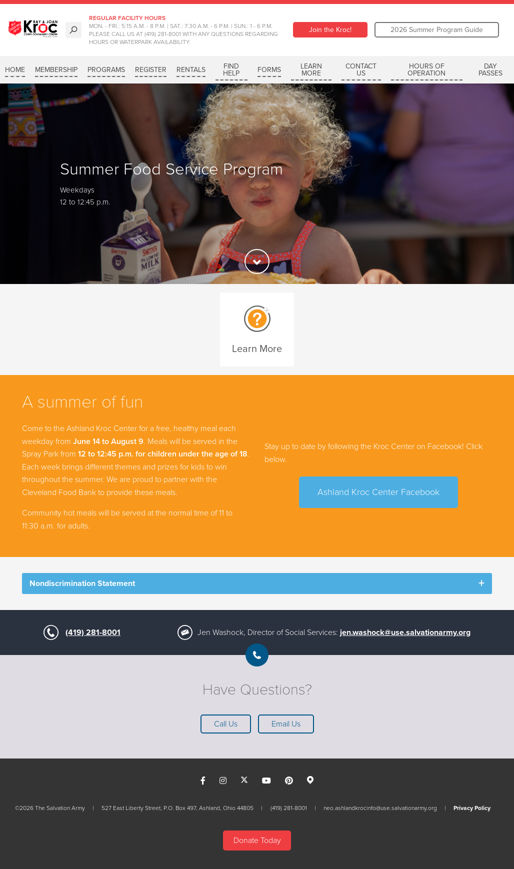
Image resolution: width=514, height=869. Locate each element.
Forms (269, 70)
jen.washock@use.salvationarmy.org (405, 633)
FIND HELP (231, 70)
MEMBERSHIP (56, 70)
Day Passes (490, 70)
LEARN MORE (311, 70)
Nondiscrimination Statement (82, 583)
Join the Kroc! (330, 30)
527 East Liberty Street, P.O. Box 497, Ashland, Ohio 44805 (178, 808)
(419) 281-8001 (93, 633)
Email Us (286, 724)
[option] (257, 184)
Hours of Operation (427, 70)
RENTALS (191, 70)
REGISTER (150, 70)
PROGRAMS (106, 70)
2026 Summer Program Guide (436, 30)
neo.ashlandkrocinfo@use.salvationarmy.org (380, 808)
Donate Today (257, 841)
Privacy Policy (472, 808)
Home (15, 70)
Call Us (226, 724)
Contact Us (361, 70)
